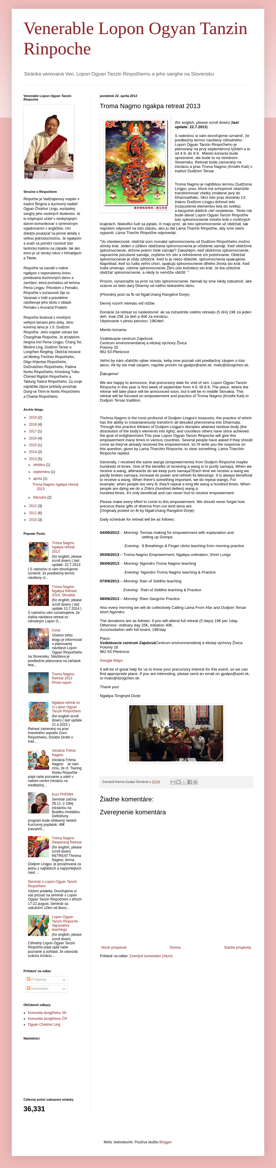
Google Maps (111, 660)
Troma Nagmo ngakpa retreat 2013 (63, 547)
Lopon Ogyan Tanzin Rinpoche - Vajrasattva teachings (66, 923)
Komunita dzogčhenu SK (47, 1013)
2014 (33, 452)
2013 (33, 459)
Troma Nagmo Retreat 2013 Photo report (63, 678)
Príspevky (37, 979)
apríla (38, 479)
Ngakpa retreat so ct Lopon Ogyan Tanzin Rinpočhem (66, 707)
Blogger (165, 1142)
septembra (42, 472)
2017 (33, 431)
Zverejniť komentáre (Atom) (151, 956)
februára (40, 497)
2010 (33, 520)
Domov (175, 947)
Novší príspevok (114, 947)
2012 (33, 506)
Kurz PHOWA (62, 794)
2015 (33, 445)
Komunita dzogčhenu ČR (47, 1019)
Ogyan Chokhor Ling (44, 1024)
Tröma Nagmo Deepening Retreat (67, 840)
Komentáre (37, 989)
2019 (33, 417)
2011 (33, 513)
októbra (39, 465)
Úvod (56, 630)
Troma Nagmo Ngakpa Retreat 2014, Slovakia (64, 591)
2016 (33, 438)
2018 (33, 424)
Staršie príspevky (237, 947)
